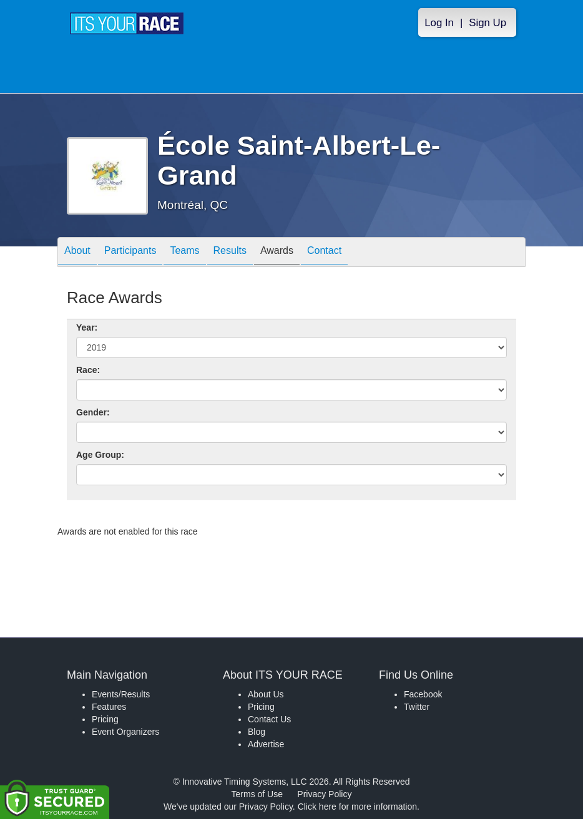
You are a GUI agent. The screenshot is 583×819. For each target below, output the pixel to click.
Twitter (416, 707)
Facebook (423, 694)
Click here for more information (357, 807)
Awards (276, 253)
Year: (86, 327)
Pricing (105, 719)
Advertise (266, 744)
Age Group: (100, 455)
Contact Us (269, 719)
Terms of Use (257, 794)
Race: (88, 370)
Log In (439, 23)
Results (230, 253)
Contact (324, 253)
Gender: (93, 412)
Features (109, 707)
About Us (266, 694)
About (77, 253)
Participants (130, 253)
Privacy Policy (324, 794)
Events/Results (121, 694)
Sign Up (487, 23)
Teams (184, 253)
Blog (256, 732)
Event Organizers (125, 732)
